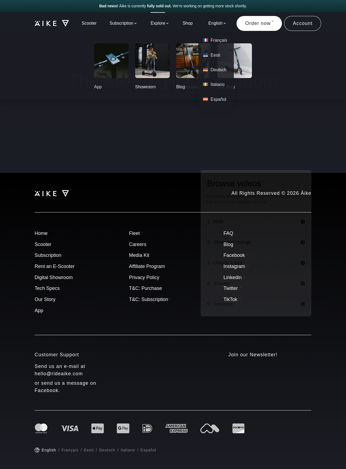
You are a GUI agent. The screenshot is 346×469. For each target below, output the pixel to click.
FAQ (228, 233)
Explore (158, 23)
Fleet (136, 233)
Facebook (236, 255)
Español (148, 450)
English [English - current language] (49, 450)
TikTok (232, 299)
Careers (137, 244)
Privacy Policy (144, 277)
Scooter (89, 23)
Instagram (236, 266)
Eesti (89, 450)
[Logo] (49, 23)
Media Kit (139, 255)
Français (70, 450)
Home (41, 233)
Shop (187, 23)
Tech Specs (47, 288)
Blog (228, 244)
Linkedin (234, 277)
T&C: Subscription (150, 299)
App (39, 310)
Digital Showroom (54, 277)
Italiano (128, 450)
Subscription (121, 23)
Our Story (45, 299)
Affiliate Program (147, 266)
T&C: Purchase (145, 288)
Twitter (232, 288)
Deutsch (107, 450)
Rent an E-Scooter (55, 266)
